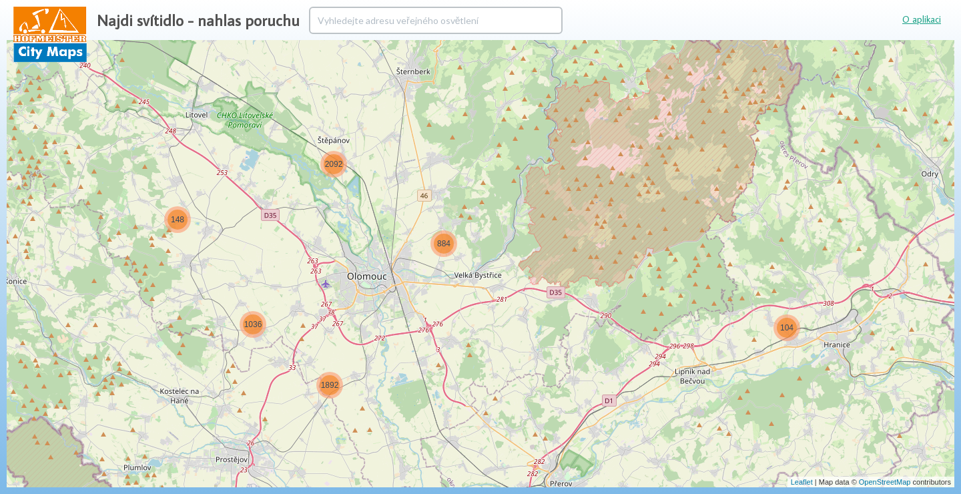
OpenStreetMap (885, 482)
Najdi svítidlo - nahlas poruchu (198, 20)
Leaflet (802, 482)
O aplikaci (921, 19)
